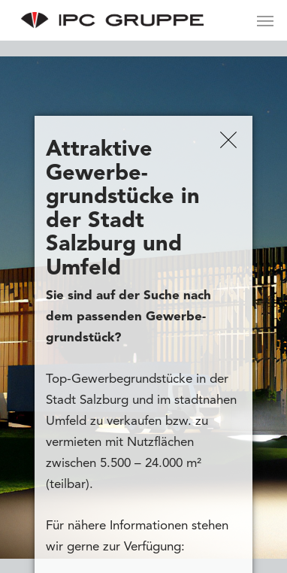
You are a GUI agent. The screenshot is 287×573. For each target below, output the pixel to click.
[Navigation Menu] (265, 20)
